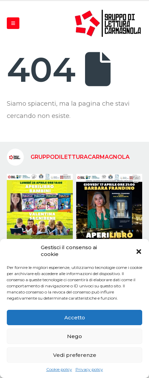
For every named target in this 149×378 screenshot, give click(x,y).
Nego (74, 336)
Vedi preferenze (74, 355)
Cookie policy (59, 369)
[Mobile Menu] (13, 23)
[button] (138, 250)
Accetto (74, 317)
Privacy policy (89, 369)
